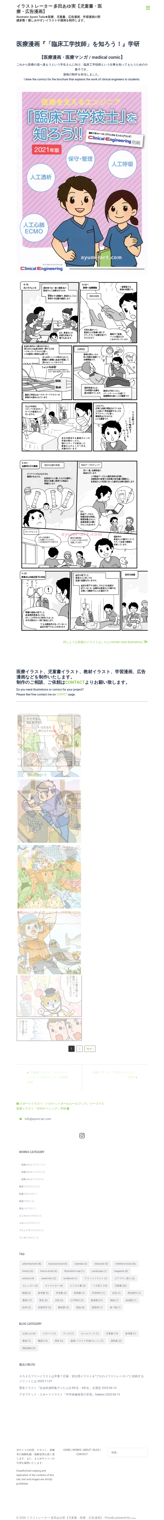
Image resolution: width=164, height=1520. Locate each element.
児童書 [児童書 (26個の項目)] (121, 1285)
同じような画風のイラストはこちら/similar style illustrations (105, 642)
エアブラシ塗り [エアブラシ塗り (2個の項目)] (124, 1278)
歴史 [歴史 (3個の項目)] (59, 1340)
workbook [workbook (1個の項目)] (70, 1278)
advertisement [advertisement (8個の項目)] (31, 1263)
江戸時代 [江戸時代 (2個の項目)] (77, 1300)
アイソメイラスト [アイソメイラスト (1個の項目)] (96, 1278)
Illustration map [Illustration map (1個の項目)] (74, 1271)
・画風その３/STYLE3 (30, 1179)
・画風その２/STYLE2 (30, 1172)
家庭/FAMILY (25, 1201)
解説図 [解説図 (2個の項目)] (63, 1307)
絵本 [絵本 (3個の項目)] (26, 1307)
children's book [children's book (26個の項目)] (125, 1263)
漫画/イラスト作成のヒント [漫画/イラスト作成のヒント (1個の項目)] (86, 1340)
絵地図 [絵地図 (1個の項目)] (131, 1300)
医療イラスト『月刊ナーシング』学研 (42, 1108)
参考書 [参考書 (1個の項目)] (130, 1333)
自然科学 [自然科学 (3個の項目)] (44, 1307)
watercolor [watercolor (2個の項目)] (48, 1278)
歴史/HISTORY (26, 1208)
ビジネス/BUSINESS (29, 1216)
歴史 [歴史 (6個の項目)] (43, 1300)
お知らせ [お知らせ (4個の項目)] (29, 1333)
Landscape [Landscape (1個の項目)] (99, 1271)
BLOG (96, 1449)
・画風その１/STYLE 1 (30, 1164)
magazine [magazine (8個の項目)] (121, 1271)
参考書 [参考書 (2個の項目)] (43, 1293)
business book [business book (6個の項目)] (57, 1263)
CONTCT (62, 694)
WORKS (76, 1449)
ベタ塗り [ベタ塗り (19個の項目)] (100, 1285)
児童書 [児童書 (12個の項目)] (112, 1333)
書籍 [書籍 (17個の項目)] (27, 1300)
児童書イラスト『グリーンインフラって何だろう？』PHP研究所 (47, 1077)
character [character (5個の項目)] (101, 1263)
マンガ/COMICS (27, 1237)
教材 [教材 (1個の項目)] (26, 1340)
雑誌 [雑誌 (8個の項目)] (80, 1307)
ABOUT (87, 1449)
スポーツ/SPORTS (28, 1223)
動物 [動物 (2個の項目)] (26, 1293)
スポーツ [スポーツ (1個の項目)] (49, 1333)
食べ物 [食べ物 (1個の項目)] (115, 1307)
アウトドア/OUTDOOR (30, 1230)
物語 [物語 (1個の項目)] (114, 1300)
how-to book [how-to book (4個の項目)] (48, 1271)
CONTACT (75, 682)
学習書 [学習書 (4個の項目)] (61, 1293)
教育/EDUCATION (27, 1186)
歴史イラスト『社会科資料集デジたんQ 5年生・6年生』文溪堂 (60, 1388)
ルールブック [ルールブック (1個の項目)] (90, 1333)
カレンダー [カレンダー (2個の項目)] (30, 1285)
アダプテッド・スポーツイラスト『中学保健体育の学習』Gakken (62, 1394)
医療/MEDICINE (26, 1194)
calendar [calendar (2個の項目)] (80, 1263)
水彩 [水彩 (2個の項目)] (59, 1300)
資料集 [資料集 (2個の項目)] (116, 1340)
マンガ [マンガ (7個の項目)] (68, 1333)
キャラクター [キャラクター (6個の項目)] (54, 1285)
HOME (67, 1449)
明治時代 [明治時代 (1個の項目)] (134, 1293)
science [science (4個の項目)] (28, 1278)
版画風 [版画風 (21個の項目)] (97, 1300)
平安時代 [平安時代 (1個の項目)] (98, 1293)
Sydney (133, 1518)
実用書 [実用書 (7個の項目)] (79, 1293)
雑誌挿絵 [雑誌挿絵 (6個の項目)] (29, 1348)
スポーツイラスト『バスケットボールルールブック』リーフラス (60, 1103)
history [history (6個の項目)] (27, 1271)
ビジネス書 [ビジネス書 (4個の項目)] (78, 1285)
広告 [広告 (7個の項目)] (116, 1293)
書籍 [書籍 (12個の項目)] (43, 1340)
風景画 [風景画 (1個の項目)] (97, 1307)
